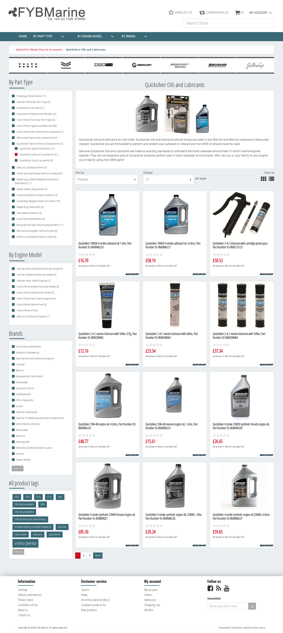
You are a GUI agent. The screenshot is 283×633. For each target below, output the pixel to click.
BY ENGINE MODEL (95, 36)
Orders (148, 595)
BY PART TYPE (48, 36)
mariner (62, 526)
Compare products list (93, 605)
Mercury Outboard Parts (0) (31, 167)
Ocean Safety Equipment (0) (32, 189)
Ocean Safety (23, 459)
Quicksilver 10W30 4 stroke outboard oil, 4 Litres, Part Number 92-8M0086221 (172, 245)
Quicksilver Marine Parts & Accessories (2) (39, 143)
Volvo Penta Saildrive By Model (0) (35, 292)
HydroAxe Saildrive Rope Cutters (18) (37, 195)
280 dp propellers (24, 504)
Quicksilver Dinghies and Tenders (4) (36, 113)
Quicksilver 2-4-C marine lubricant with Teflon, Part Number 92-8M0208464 (239, 336)
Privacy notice (25, 600)
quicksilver (54, 534)
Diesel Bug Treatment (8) (30, 207)
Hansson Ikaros (25, 388)
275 (49, 497)
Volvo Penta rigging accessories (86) (36, 125)
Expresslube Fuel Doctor (29, 376)
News (84, 595)
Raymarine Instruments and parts (35, 358)
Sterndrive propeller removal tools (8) (37, 230)
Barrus (20, 370)
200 (17, 497)
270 (38, 497)
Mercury (20, 435)
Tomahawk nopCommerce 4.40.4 (248, 627)
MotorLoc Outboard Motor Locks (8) (36, 236)
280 (60, 497)
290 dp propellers (24, 512)
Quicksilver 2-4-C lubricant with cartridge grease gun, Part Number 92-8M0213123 (240, 245)
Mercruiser (22, 429)
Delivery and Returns (30, 595)
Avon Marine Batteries (28, 346)
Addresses (150, 600)
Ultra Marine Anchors (28, 424)
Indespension (23, 394)
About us (23, 610)
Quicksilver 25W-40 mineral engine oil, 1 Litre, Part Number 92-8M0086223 (171, 426)
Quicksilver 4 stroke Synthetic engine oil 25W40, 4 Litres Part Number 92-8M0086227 (241, 516)
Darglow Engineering (27, 352)
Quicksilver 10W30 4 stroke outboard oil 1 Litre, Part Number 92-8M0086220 (104, 245)
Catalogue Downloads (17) (31, 96)
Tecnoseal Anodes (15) (29, 213)
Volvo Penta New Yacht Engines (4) (36, 298)
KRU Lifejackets (24, 400)
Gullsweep (22, 382)
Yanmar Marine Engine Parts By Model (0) (39, 268)
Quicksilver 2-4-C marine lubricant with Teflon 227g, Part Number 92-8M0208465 (107, 336)
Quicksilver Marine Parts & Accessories (39, 49)
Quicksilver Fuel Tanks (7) (30, 107)
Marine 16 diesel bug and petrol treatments (40, 418)
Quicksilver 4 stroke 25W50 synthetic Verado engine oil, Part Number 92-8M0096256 (241, 426)
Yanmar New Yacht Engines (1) (33, 280)
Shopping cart (152, 605)
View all (17, 468)
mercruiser (21, 534)
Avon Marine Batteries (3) (30, 218)
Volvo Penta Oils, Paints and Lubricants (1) (40, 131)
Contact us (24, 615)
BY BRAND (134, 36)
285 (42, 504)
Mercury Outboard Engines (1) (33, 316)
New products (89, 610)
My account (258, 12)
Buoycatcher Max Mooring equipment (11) (40, 224)
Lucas (19, 406)
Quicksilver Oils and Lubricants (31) (38, 154)
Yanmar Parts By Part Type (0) (33, 102)
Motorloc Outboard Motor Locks (34, 447)
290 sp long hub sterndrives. (30, 519)
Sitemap (22, 590)
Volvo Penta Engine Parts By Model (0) (37, 286)
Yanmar (20, 364)
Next (98, 555)
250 (27, 497)
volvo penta (25, 543)
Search (85, 590)
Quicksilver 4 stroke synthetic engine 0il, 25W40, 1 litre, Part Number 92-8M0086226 (173, 516)
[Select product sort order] (106, 179)
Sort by (79, 172)
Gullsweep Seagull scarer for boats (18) (38, 201)
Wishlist (148, 610)
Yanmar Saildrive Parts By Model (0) (36, 274)
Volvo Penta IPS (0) (27, 310)
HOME (23, 36)
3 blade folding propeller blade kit (33, 526)
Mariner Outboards (26, 412)
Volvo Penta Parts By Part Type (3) (35, 119)
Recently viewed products (95, 600)
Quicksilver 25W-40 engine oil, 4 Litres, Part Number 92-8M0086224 (107, 426)
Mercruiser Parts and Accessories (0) (37, 137)
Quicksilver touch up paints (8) (36, 160)
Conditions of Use (28, 605)
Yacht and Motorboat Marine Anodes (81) (39, 173)
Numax (20, 453)
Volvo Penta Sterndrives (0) (31, 304)
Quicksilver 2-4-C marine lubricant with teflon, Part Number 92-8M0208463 (171, 336)
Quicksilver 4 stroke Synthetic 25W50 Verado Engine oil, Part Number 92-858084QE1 (106, 516)
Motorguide (22, 441)
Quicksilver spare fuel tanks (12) (37, 148)
